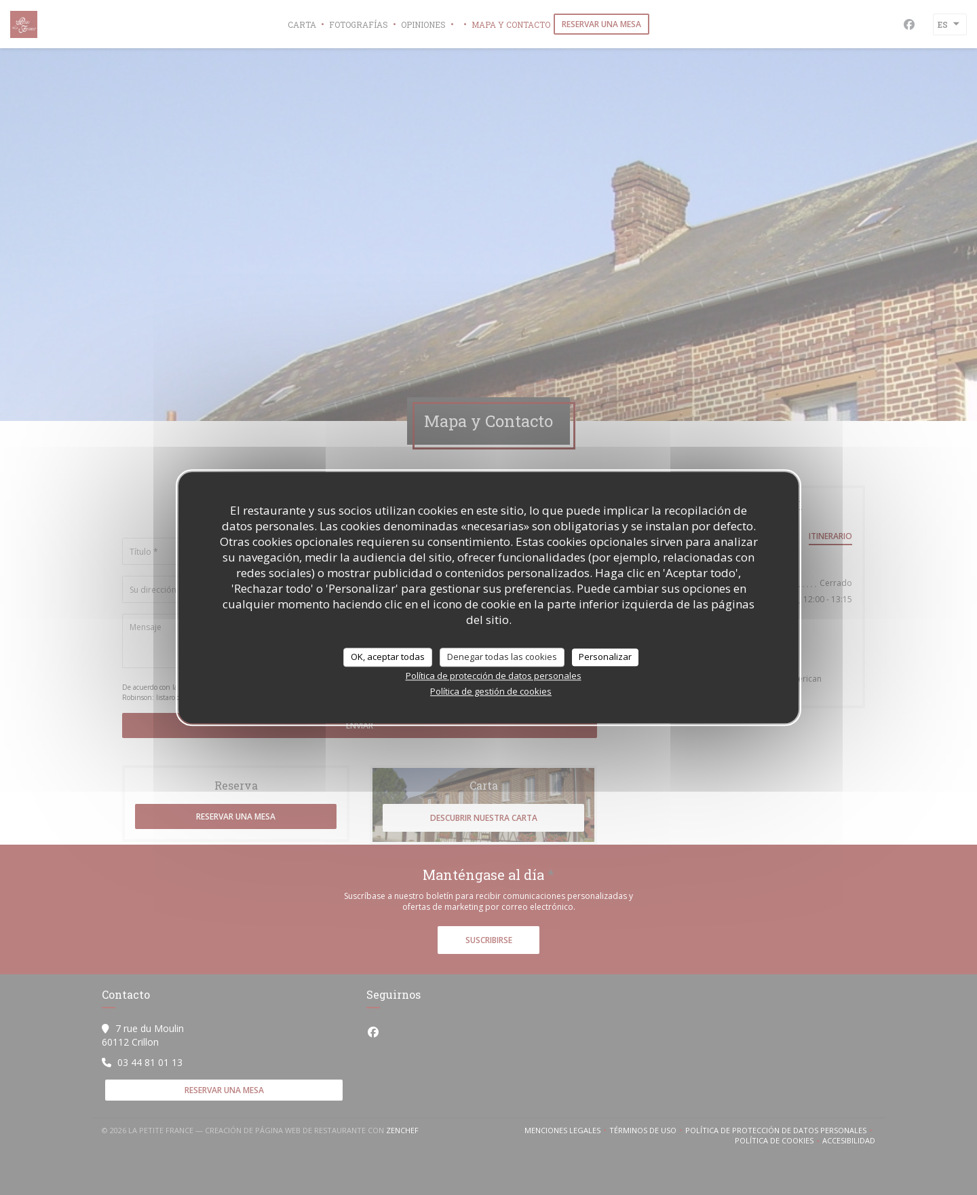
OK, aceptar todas (388, 656)
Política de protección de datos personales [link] (493, 675)
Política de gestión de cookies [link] (491, 691)
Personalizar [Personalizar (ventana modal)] (605, 656)
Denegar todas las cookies (502, 656)
